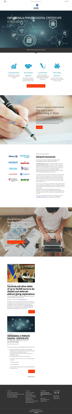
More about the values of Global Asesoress (36, 85)
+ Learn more (11, 25)
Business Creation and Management (31, 397)
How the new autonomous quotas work (16, 242)
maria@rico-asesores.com (42, 197)
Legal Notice (56, 395)
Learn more (39, 127)
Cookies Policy (56, 398)
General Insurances (30, 402)
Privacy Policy (56, 397)
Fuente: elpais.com (23, 299)
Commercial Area (29, 399)
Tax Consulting (29, 394)
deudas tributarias (29, 305)
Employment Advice (30, 392)
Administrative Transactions (32, 401)
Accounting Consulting (31, 395)
